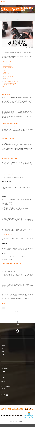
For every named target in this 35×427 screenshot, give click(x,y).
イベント (3, 354)
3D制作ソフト (6, 78)
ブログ (3, 357)
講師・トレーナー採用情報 (5, 386)
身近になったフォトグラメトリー (8, 61)
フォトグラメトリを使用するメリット (10, 83)
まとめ (4, 86)
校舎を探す (3, 345)
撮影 (5, 72)
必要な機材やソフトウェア (7, 66)
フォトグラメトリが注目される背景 (8, 64)
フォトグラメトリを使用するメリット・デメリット (11, 81)
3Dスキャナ (6, 79)
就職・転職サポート (5, 368)
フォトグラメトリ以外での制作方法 (8, 76)
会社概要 (2, 381)
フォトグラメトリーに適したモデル (8, 67)
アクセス (3, 377)
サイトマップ (3, 388)
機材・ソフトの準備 (7, 70)
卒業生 (3, 351)
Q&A (2, 374)
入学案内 (3, 371)
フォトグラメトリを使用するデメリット (10, 84)
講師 (2, 348)
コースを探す (4, 342)
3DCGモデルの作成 (7, 73)
